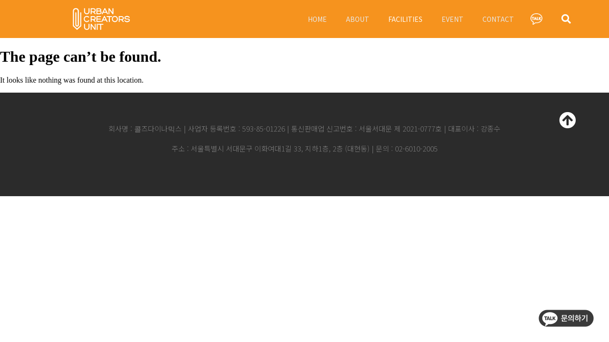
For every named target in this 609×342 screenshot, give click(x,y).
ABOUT (357, 19)
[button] (566, 19)
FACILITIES (405, 19)
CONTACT (498, 19)
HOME (317, 19)
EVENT (452, 19)
